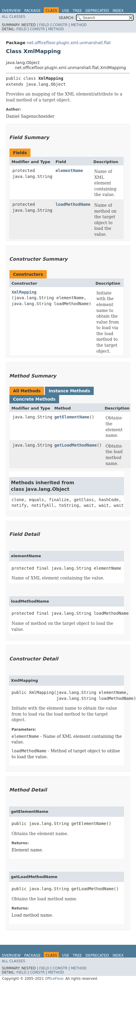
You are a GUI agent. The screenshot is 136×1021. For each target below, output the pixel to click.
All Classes (13, 17)
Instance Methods (69, 390)
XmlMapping (24, 292)
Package (32, 11)
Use (65, 11)
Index (118, 11)
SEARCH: (67, 18)
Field (44, 25)
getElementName (71, 417)
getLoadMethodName (75, 445)
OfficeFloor (54, 979)
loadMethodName (73, 204)
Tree (77, 11)
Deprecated (97, 11)
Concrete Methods (34, 399)
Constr (60, 25)
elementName (69, 170)
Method (79, 25)
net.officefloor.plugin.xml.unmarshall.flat (69, 42)
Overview (11, 11)
